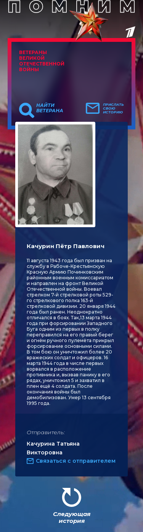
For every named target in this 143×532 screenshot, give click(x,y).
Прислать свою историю (113, 108)
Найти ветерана (49, 108)
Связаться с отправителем (76, 460)
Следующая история (71, 517)
